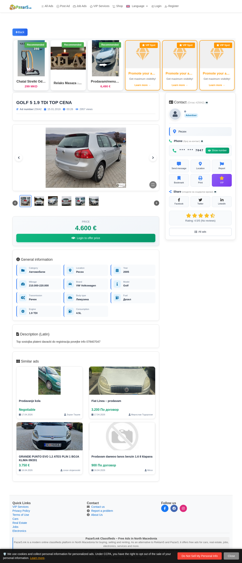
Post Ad (63, 6)
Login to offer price (86, 238)
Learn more (37, 558)
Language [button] (135, 6)
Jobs (15, 526)
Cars (15, 518)
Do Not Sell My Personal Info (200, 556)
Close (231, 556)
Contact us (98, 506)
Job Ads (80, 6)
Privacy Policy (21, 510)
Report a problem (102, 510)
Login (156, 6)
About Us (97, 514)
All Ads (47, 6)
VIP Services (100, 6)
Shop (118, 6)
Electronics (19, 530)
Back (20, 32)
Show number (217, 150)
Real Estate (19, 522)
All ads (200, 231)
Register (172, 6)
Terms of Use (20, 514)
